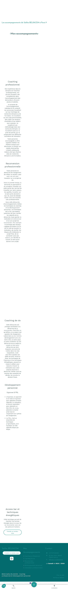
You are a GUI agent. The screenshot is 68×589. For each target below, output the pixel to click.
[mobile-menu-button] (34, 584)
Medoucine (53, 583)
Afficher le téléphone (56, 559)
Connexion (63, 583)
